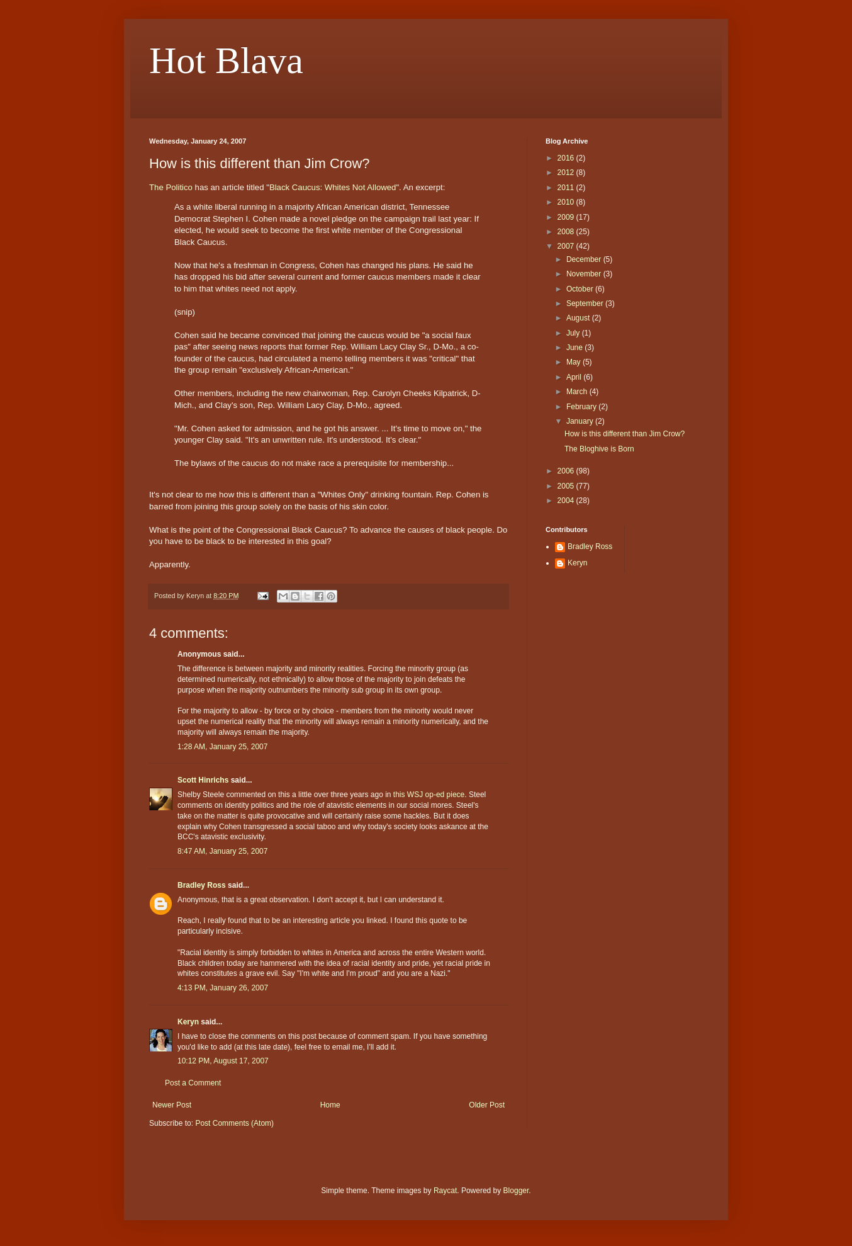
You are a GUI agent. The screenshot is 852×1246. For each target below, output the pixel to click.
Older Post (487, 1105)
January (580, 421)
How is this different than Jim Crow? (624, 433)
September (585, 303)
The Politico (171, 187)
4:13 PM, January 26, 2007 (222, 987)
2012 (567, 172)
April (574, 377)
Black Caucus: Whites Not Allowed (332, 187)
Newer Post (171, 1105)
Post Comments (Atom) (234, 1123)
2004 (567, 500)
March (578, 391)
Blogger (516, 1190)
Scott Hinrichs (202, 780)
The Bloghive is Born (599, 449)
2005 (567, 486)
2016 (567, 158)
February (582, 406)
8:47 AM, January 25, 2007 (222, 851)
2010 (567, 202)
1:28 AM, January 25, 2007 (222, 746)
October (580, 289)
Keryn (188, 1021)
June (575, 347)
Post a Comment (193, 1083)
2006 (567, 471)
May (574, 362)
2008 (567, 231)
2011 (567, 187)
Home (330, 1105)
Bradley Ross (201, 885)
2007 (567, 246)
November (584, 273)
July (574, 333)
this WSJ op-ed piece (428, 794)
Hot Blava (226, 60)
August (579, 318)
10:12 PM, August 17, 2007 (223, 1060)
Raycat (445, 1190)
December (584, 259)
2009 (567, 217)
